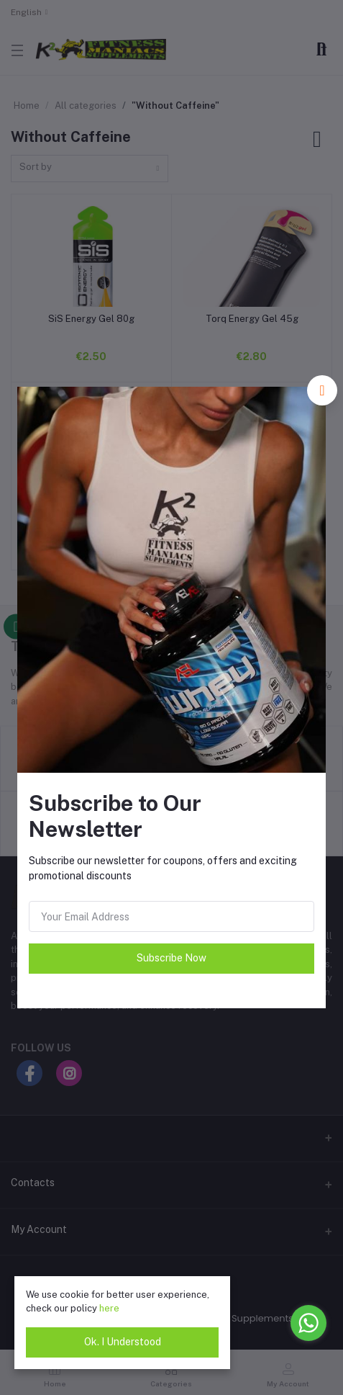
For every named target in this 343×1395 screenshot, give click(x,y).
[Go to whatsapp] (308, 1323)
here (109, 1308)
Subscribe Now (171, 958)
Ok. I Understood (122, 1341)
